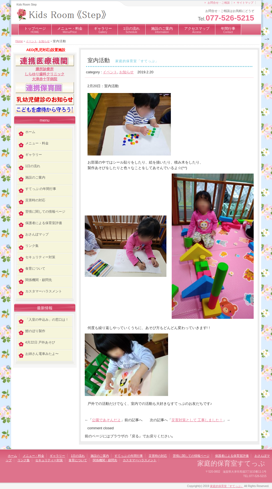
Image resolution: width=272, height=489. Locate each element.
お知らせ (44, 41)
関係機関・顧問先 (38, 280)
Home (19, 41)
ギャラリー (103, 30)
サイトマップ (245, 2)
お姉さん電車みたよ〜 (42, 354)
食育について (35, 268)
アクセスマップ (196, 30)
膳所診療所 (45, 69)
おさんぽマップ (37, 234)
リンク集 (32, 246)
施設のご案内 (162, 30)
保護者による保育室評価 (43, 223)
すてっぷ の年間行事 (40, 189)
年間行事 (228, 30)
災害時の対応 (35, 200)
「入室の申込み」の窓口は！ (47, 320)
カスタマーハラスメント (43, 291)
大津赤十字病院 (44, 79)
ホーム (30, 132)
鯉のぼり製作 (35, 331)
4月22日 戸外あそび (40, 342)
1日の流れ (131, 30)
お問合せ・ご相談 (219, 2)
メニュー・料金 (70, 30)
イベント (31, 41)
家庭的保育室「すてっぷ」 (226, 486)
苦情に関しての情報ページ (45, 212)
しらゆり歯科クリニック (44, 74)
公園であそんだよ (106, 420)
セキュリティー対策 (40, 257)
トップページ (35, 30)
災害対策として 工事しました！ (197, 420)
